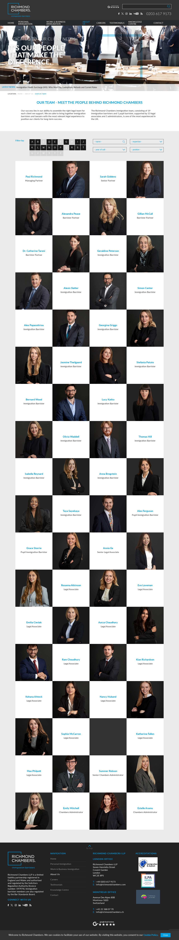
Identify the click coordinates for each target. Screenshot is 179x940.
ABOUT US (86, 23)
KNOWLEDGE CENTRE (135, 23)
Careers (54, 879)
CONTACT (158, 23)
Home (20, 93)
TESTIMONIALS (116, 23)
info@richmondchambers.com (109, 884)
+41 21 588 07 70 (103, 909)
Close (165, 935)
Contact (54, 895)
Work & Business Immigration (64, 869)
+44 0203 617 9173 (104, 881)
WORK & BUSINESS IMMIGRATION (55, 23)
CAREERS (100, 23)
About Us (29, 93)
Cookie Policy (150, 934)
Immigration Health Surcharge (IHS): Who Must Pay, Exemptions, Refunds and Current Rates (57, 87)
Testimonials (56, 884)
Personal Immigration (60, 863)
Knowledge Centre (59, 889)
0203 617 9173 (158, 13)
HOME (11, 23)
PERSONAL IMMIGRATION (25, 23)
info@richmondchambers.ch (108, 912)
